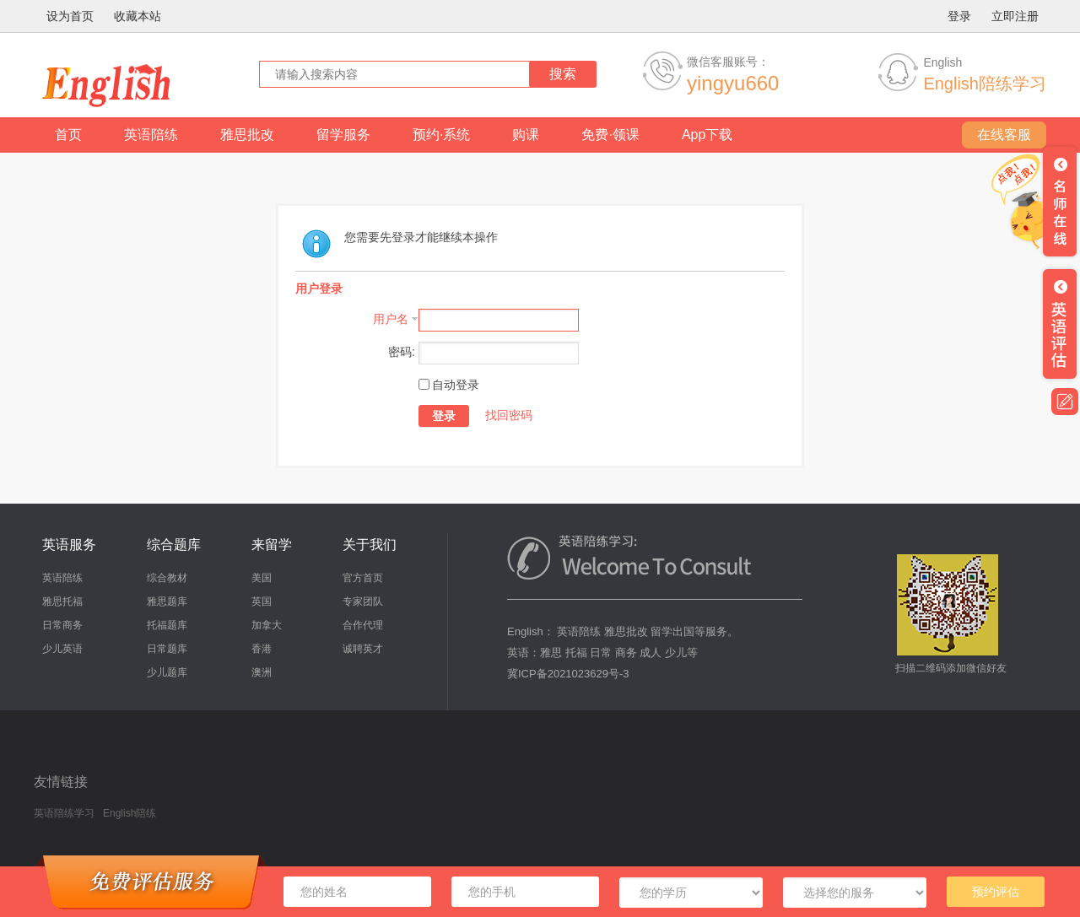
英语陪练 (151, 134)
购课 (525, 134)
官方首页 (363, 578)
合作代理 (363, 625)
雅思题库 (167, 601)
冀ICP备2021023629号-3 (568, 673)
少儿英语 (62, 649)
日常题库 (167, 649)
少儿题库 (167, 672)
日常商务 (62, 625)
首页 (68, 134)
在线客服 (1004, 134)
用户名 (390, 319)
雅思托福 (62, 601)
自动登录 (448, 384)
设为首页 (70, 16)
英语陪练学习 (64, 813)
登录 (959, 16)
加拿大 (266, 625)
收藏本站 (137, 16)
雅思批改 (247, 134)
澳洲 (261, 672)
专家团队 (363, 601)
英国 (261, 601)
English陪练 (129, 813)
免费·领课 (610, 134)
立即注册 (1015, 16)
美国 (261, 578)
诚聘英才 (363, 649)
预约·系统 (441, 134)
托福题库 (167, 625)
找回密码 (508, 415)
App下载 (707, 134)
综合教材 (167, 578)
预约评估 (995, 891)
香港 (261, 649)
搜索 (562, 74)
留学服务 (343, 134)
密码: (401, 352)
